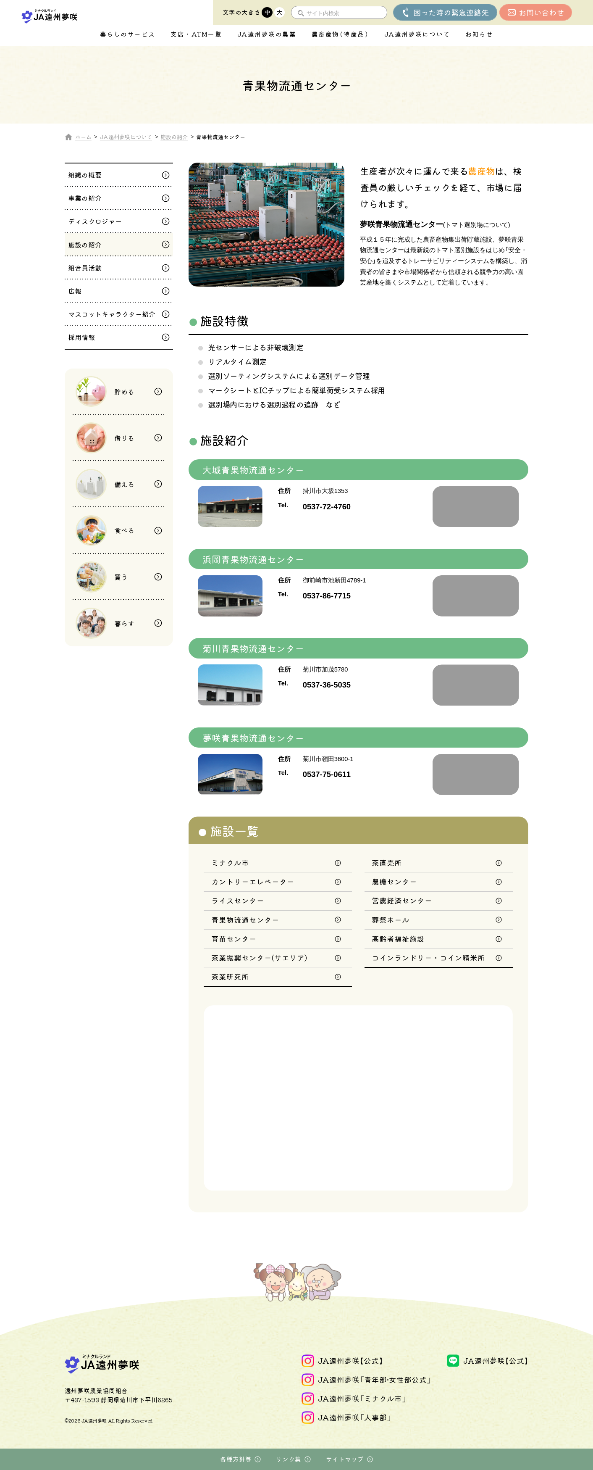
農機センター (394, 881)
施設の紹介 (85, 245)
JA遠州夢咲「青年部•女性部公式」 (374, 1379)
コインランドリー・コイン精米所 (428, 957)
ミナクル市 (230, 862)
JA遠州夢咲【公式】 (350, 1360)
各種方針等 (236, 1459)
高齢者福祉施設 (398, 938)
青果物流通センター (245, 919)
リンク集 (288, 1459)
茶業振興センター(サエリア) (259, 957)
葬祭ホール (390, 919)
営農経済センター (402, 900)
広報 (74, 291)
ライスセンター (237, 900)
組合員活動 (85, 268)
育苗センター (234, 938)
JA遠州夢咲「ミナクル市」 (362, 1398)
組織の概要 (85, 175)
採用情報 (81, 337)
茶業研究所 (230, 976)
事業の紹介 (85, 198)
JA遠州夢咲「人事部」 (354, 1417)
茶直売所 (387, 862)
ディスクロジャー (95, 221)
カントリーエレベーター (252, 881)
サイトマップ (345, 1459)
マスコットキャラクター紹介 (111, 314)
